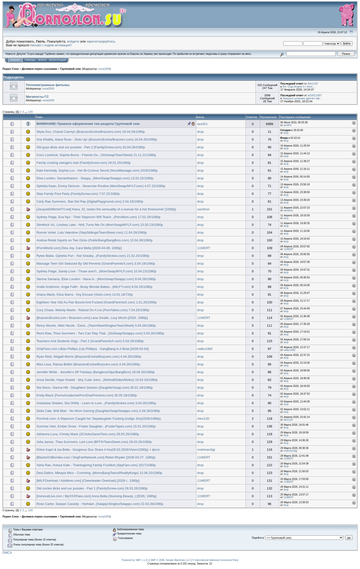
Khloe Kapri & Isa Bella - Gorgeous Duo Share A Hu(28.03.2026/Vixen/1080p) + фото (98, 449)
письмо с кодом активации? (51, 45)
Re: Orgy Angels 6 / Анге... (298, 86)
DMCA (7, 552)
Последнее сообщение (294, 117)
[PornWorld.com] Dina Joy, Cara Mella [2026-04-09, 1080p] (79, 248)
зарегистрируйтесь (101, 41)
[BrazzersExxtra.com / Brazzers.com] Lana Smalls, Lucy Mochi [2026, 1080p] (92, 318)
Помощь (30, 60)
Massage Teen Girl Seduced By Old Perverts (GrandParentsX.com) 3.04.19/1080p (95, 263)
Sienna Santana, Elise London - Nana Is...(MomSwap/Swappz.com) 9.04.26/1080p (96, 279)
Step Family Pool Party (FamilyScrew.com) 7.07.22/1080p (78, 194)
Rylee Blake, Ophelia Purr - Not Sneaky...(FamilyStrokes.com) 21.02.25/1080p (92, 256)
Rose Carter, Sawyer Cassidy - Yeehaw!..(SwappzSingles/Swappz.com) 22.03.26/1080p (99, 504)
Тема (39, 117)
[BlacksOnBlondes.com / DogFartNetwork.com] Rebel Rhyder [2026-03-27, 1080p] (95, 457)
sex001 (202, 124)
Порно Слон (10, 68)
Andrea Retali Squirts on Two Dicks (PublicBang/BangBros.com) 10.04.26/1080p (94, 240)
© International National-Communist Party (215, 560)
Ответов (251, 117)
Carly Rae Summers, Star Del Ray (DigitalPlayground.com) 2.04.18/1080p (89, 201)
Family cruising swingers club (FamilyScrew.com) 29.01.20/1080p (83, 163)
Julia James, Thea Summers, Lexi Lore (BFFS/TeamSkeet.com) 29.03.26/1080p (94, 442)
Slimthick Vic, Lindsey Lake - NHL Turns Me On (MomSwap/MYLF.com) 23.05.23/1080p (99, 225)
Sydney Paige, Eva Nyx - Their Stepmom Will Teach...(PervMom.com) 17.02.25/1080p (98, 217)
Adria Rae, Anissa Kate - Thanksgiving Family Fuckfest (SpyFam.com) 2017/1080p (96, 465)
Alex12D (313, 83)
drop (200, 132)
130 (30, 111)
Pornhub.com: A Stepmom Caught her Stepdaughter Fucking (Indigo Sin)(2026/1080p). (99, 418)
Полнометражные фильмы (48, 85)
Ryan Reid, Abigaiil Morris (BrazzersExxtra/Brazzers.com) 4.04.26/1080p (88, 356)
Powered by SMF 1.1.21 (135, 560)
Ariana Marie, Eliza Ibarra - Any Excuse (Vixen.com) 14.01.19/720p (84, 294)
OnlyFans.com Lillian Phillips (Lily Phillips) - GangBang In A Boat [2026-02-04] (92, 349)
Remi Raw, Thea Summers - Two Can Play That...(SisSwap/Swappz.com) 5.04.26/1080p (100, 333)
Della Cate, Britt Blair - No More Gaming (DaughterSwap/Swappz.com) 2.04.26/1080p (98, 411)
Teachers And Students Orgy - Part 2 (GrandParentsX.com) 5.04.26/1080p (90, 341)
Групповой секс (70, 68)
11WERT (203, 248)
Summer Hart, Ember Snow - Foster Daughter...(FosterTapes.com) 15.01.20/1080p (96, 426)
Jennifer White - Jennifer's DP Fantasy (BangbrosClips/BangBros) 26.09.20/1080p (95, 372)
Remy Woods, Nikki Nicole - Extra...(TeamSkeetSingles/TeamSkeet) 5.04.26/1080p (96, 325)
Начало (15, 60)
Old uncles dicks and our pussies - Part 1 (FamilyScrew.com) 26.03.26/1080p (92, 488)
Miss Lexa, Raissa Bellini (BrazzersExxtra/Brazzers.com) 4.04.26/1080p (88, 364)
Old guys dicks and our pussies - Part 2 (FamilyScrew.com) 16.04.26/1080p (90, 147)
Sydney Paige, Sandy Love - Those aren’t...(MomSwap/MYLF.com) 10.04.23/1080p (96, 271)
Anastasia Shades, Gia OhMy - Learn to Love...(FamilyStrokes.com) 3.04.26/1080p (96, 403)
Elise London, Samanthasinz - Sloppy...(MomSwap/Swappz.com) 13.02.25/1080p (95, 178)
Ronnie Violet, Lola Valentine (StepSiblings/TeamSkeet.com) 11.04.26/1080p (91, 232)
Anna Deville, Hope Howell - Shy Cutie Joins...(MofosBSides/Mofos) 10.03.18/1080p (97, 380)
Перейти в (258, 537)
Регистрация (57, 60)
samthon (203, 209)
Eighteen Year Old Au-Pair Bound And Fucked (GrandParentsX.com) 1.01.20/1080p (96, 302)
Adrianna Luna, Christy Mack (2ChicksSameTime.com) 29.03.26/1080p (87, 434)
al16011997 (315, 95)
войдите (73, 41)
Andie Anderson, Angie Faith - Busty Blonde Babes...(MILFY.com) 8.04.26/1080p (94, 287)
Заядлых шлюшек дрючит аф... (302, 98)
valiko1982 (205, 349)
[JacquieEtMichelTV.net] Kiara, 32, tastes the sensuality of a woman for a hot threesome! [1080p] (106, 209)
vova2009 (104, 68)
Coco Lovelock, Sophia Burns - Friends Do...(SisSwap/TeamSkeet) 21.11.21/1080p (96, 155)
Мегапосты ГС (37, 97)
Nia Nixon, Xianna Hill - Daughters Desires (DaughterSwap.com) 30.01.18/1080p (94, 387)
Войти (42, 60)
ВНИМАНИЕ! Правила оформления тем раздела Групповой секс (88, 124)
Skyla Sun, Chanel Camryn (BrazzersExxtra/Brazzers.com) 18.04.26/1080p (90, 132)
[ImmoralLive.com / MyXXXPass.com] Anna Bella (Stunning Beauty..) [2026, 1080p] (96, 496)
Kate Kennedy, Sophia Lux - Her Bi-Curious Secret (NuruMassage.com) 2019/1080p (97, 170)
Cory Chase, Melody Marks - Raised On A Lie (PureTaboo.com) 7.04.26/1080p (93, 310)
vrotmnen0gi (206, 449)
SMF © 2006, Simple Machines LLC (170, 560)
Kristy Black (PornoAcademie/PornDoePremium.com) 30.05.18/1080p (86, 395)
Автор (200, 117)
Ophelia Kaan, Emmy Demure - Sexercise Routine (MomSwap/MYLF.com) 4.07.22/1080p (100, 186)
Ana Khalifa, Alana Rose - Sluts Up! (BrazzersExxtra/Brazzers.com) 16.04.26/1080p (96, 139)
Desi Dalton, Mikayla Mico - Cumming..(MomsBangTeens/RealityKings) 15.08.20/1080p (99, 473)
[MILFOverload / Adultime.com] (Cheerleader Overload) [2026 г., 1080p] (88, 480)
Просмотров (268, 117)
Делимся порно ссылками (39, 68)
